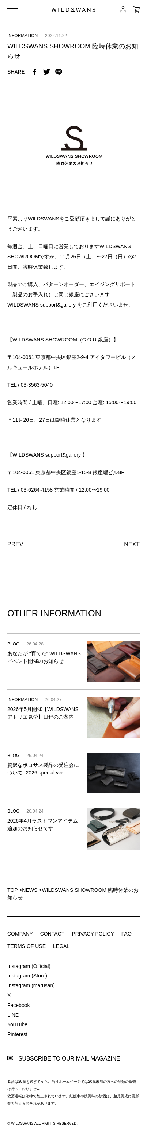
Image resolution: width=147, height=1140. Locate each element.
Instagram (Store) (27, 976)
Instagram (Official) (28, 966)
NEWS (29, 890)
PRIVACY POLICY (93, 933)
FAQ (126, 933)
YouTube (17, 1024)
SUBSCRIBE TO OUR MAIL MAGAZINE (63, 1059)
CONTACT (52, 933)
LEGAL (61, 946)
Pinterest (17, 1034)
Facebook (18, 1005)
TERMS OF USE (26, 946)
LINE (13, 1015)
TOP (12, 890)
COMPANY (20, 933)
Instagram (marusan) (31, 985)
